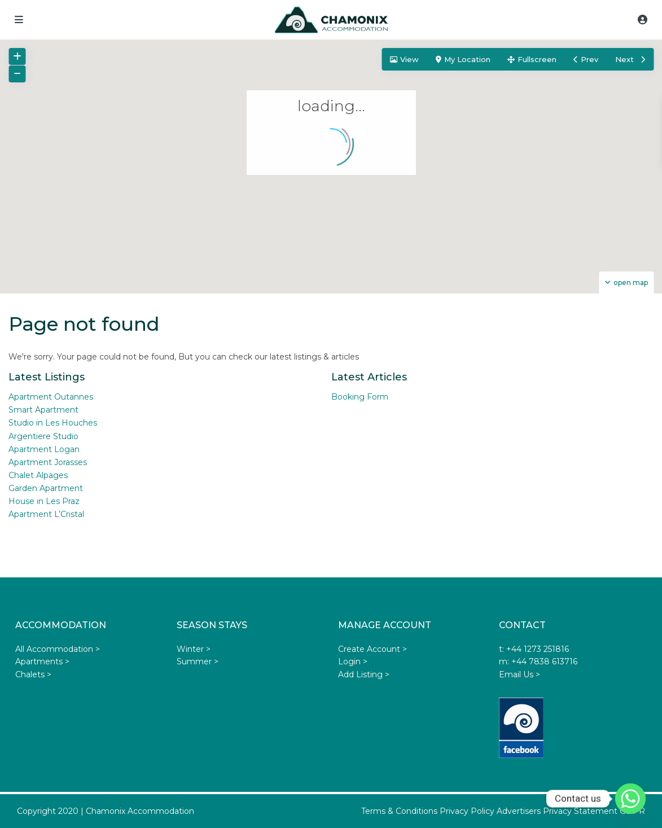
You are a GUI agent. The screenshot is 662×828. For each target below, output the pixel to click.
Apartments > (42, 661)
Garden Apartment (45, 488)
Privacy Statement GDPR (594, 811)
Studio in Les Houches (52, 423)
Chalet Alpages (38, 475)
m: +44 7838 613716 (538, 661)
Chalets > (33, 674)
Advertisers (519, 811)
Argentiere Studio (43, 436)
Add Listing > (363, 674)
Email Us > (519, 674)
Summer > (197, 661)
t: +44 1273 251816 (534, 649)
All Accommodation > (57, 649)
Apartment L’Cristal (46, 514)
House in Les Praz (44, 501)
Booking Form (359, 397)
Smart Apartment (43, 410)
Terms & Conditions (399, 811)
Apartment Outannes (50, 397)
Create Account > (372, 649)
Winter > (194, 649)
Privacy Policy (467, 811)
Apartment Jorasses (47, 462)
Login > (352, 661)
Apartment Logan (44, 449)
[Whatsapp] (630, 798)
